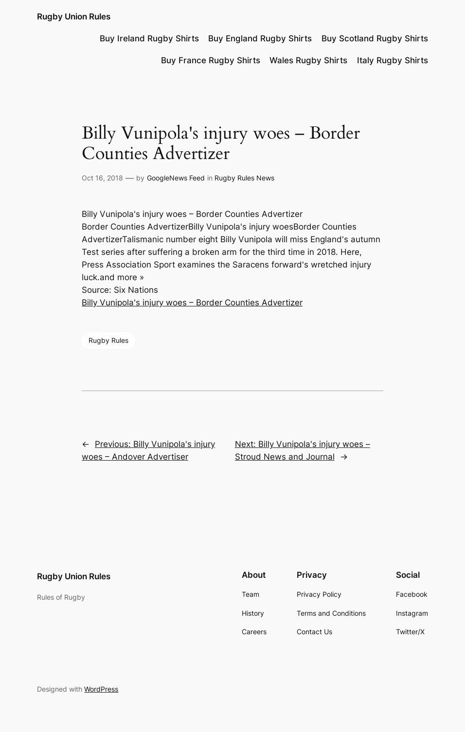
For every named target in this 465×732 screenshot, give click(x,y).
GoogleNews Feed (176, 178)
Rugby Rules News (244, 178)
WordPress (101, 689)
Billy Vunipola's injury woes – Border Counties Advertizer (192, 302)
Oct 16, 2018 (102, 178)
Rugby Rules (108, 340)
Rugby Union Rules (73, 16)
